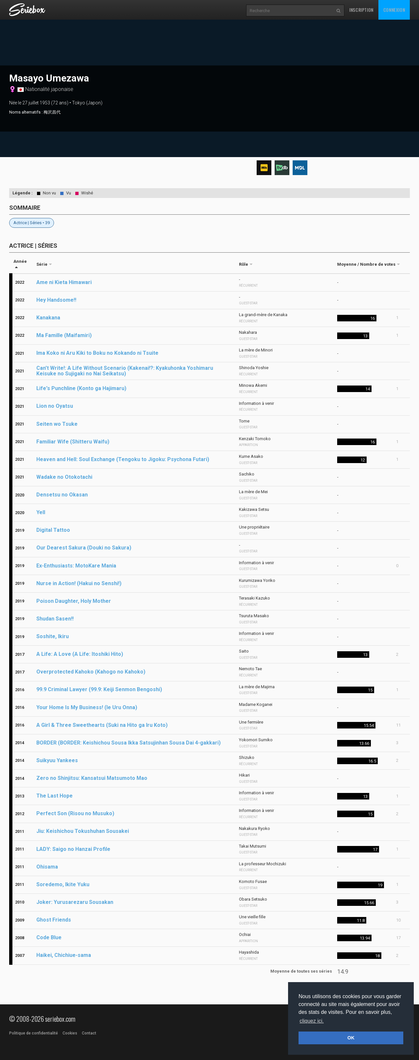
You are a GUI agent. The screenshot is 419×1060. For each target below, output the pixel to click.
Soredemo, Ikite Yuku (62, 884)
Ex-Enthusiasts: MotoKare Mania (76, 565)
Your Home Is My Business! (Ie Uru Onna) (86, 707)
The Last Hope (54, 796)
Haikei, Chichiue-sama (63, 955)
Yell (40, 512)
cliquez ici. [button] (312, 1021)
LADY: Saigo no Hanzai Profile (73, 849)
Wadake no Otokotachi (64, 477)
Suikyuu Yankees (57, 760)
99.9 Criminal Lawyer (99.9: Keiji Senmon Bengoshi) (99, 689)
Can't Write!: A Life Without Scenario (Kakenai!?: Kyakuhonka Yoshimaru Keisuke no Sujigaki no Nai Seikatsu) (124, 370)
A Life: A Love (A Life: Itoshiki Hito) (79, 654)
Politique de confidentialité (33, 1033)
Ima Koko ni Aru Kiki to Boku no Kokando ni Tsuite (97, 353)
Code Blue (49, 937)
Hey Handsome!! (56, 300)
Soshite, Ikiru (52, 636)
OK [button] (351, 1037)
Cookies (70, 1033)
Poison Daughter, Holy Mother (73, 601)
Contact (89, 1033)
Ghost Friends (53, 920)
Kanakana (48, 317)
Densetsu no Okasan (62, 494)
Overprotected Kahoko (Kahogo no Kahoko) (90, 671)
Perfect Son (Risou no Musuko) (75, 813)
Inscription (361, 9)
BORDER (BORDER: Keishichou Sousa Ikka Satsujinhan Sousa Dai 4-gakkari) (128, 743)
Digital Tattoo (53, 530)
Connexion (394, 9)
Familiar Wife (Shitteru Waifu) (72, 441)
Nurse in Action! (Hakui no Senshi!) (78, 583)
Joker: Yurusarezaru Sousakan (74, 902)
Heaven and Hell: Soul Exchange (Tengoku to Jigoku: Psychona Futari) (122, 459)
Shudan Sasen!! (55, 618)
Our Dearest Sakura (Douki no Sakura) (83, 547)
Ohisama (47, 867)
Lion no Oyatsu (54, 406)
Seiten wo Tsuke (57, 424)
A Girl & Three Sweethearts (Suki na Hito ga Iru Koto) (102, 725)
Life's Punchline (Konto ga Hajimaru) (81, 388)
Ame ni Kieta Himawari (64, 282)
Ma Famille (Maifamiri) (64, 335)
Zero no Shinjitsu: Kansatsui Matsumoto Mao (91, 778)
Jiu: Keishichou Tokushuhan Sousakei (82, 831)
